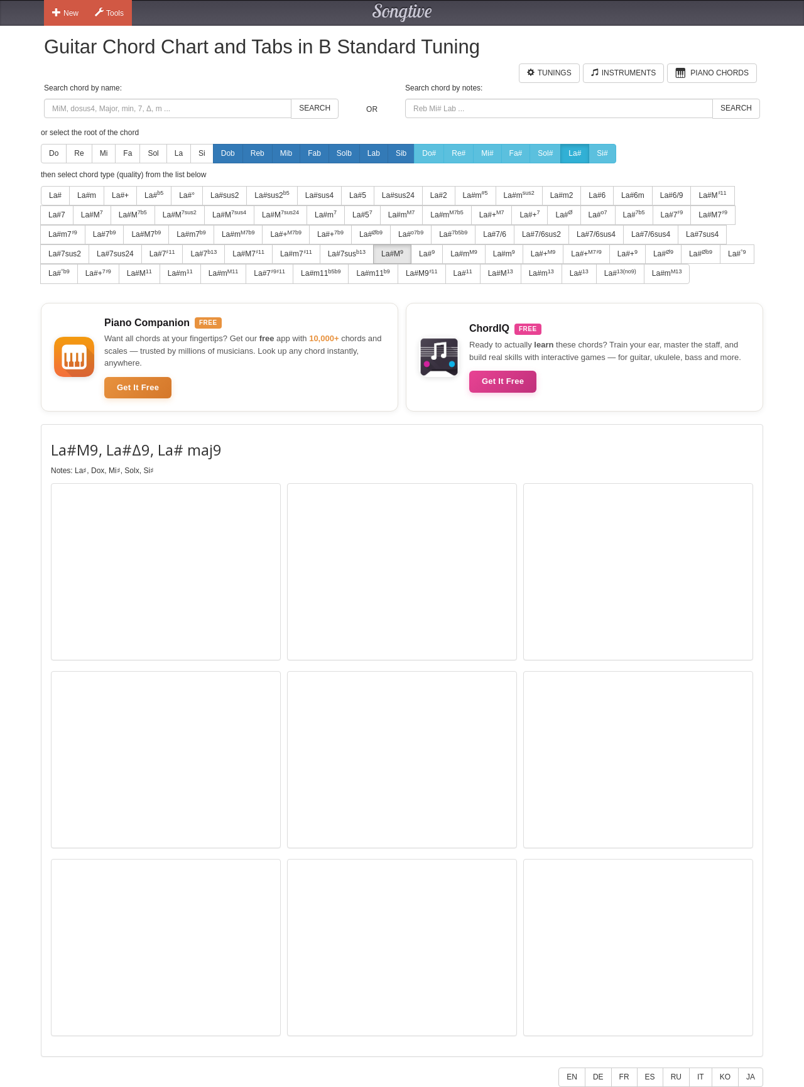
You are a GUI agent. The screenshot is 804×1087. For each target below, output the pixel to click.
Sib (401, 153)
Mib (286, 153)
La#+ (120, 195)
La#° (187, 195)
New (65, 13)
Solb (344, 153)
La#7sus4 (702, 234)
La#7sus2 (64, 253)
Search (314, 108)
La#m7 (62, 234)
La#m (86, 195)
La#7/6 (494, 234)
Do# (429, 153)
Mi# (487, 153)
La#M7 (712, 214)
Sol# (545, 153)
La (179, 153)
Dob (228, 153)
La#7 (56, 214)
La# (574, 153)
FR (624, 1077)
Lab (373, 153)
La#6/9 (671, 195)
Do (53, 153)
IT (700, 1077)
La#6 (597, 195)
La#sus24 (398, 195)
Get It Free (138, 387)
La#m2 (561, 195)
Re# (458, 153)
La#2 (438, 195)
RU (676, 1077)
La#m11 (320, 273)
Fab (314, 153)
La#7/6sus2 (541, 234)
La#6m (632, 195)
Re (79, 153)
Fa (127, 153)
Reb (257, 153)
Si (201, 153)
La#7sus (347, 254)
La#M (712, 195)
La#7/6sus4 (596, 234)
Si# (602, 153)
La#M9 (422, 273)
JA (750, 1077)
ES (650, 1077)
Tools (109, 13)
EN (572, 1077)
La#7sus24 (115, 253)
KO (725, 1077)
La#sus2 (224, 195)
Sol (153, 153)
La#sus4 (319, 195)
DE (598, 1077)
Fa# (516, 153)
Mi (104, 153)
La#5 (357, 195)
